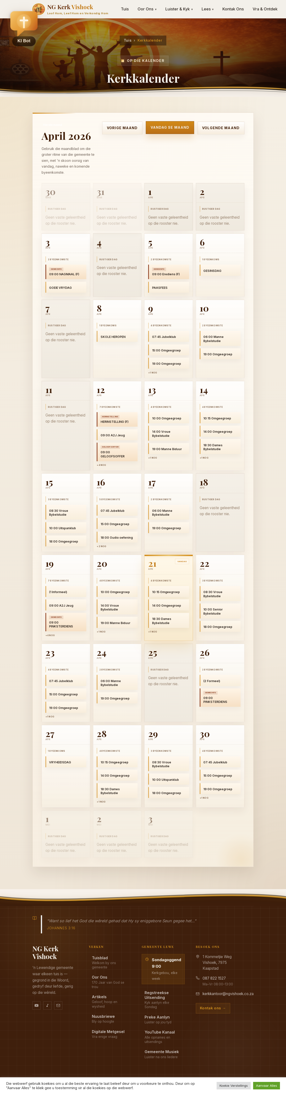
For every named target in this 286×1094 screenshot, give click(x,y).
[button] (24, 26)
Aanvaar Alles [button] (266, 1085)
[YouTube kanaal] (36, 1005)
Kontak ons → (213, 1008)
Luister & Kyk (179, 9)
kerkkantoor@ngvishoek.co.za (228, 993)
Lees (208, 9)
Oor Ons (147, 9)
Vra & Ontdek (265, 9)
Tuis (125, 9)
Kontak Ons (233, 9)
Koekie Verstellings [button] (234, 1085)
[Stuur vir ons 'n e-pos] (58, 1005)
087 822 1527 (214, 978)
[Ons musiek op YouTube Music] (47, 1005)
